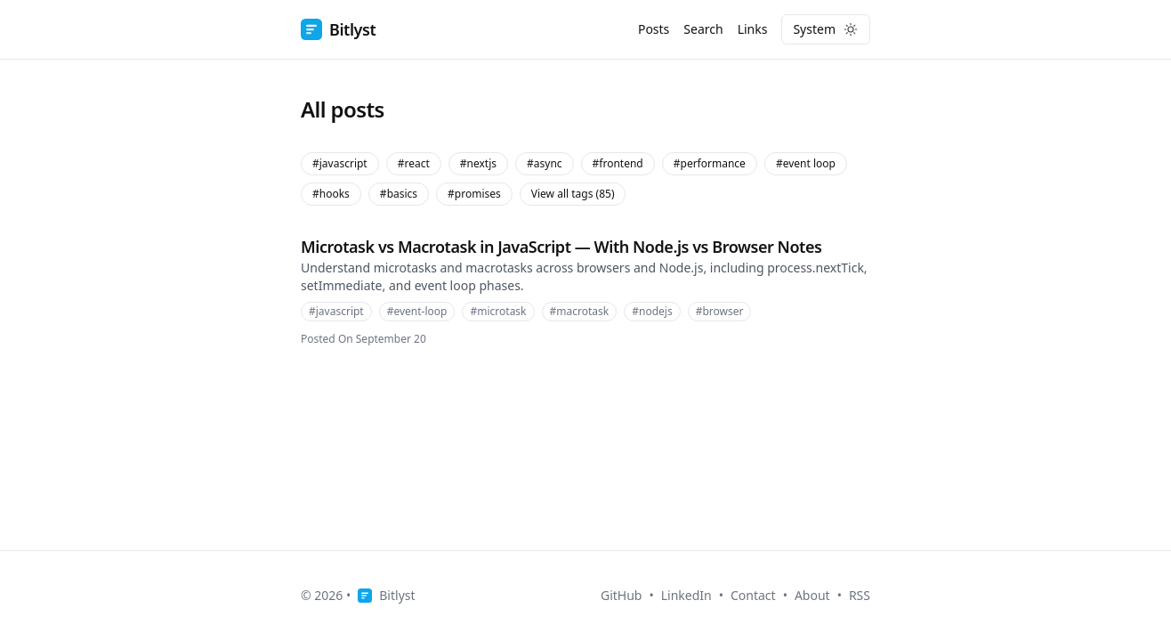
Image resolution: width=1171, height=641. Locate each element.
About (812, 595)
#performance (710, 163)
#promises (474, 193)
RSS (859, 595)
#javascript (339, 163)
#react (414, 163)
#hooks (331, 193)
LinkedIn (686, 595)
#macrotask (580, 311)
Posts (653, 28)
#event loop (806, 163)
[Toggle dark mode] (825, 29)
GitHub (621, 595)
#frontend (618, 163)
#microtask (498, 311)
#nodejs (652, 311)
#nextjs (478, 163)
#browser (720, 311)
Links (753, 28)
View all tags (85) (573, 193)
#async (544, 163)
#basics (398, 193)
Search (703, 28)
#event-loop (417, 311)
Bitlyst (338, 29)
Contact (753, 595)
